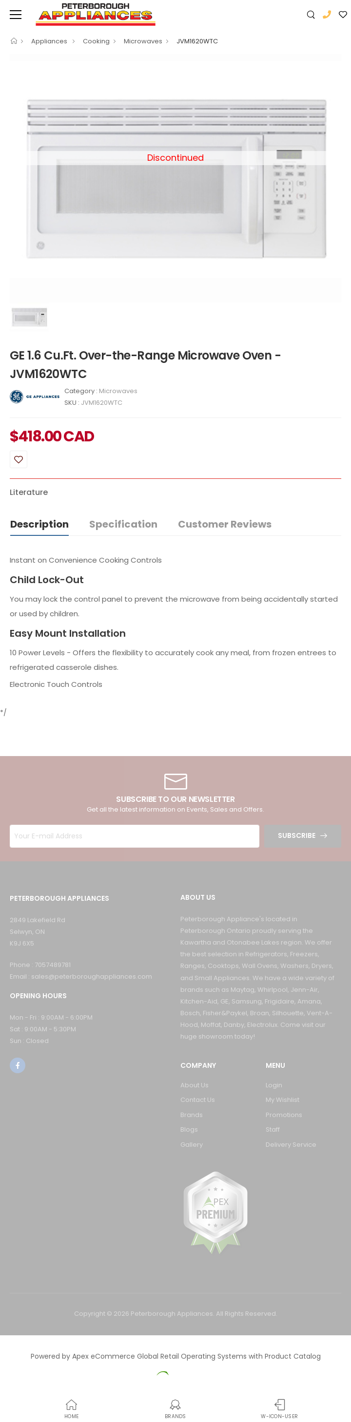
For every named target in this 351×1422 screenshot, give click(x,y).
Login (274, 1085)
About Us (194, 1085)
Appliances (50, 41)
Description (39, 524)
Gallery (191, 1144)
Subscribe (296, 835)
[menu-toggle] (15, 14)
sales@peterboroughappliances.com (91, 976)
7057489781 (53, 964)
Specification (123, 524)
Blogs (189, 1129)
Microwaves (143, 41)
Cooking (96, 41)
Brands (191, 1114)
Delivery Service (291, 1144)
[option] (175, 178)
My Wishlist (282, 1099)
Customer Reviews (225, 524)
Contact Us (197, 1099)
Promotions (284, 1114)
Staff (273, 1129)
